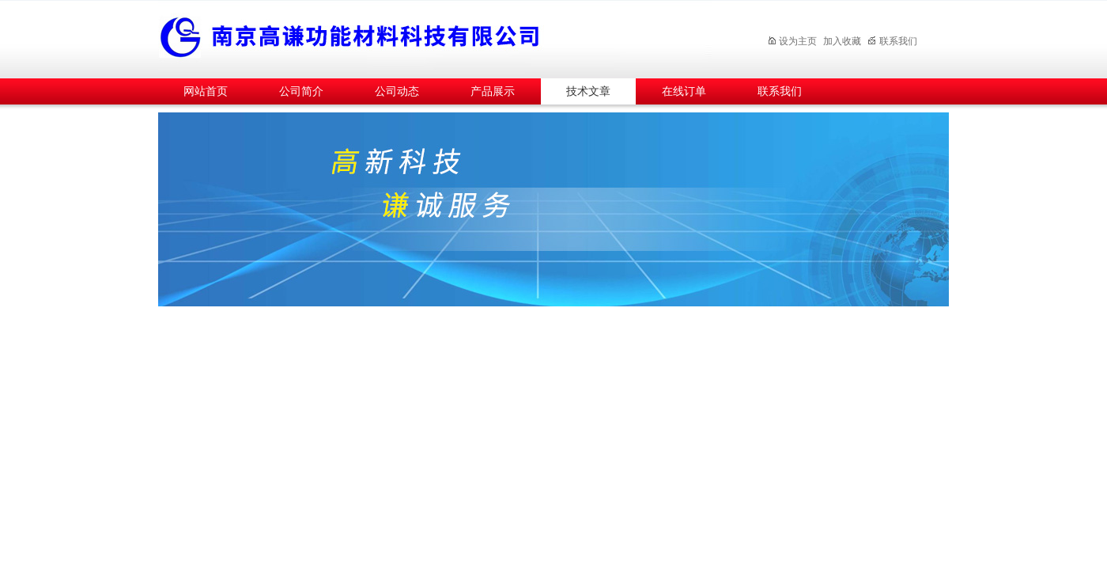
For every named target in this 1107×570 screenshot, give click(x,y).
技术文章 (588, 91)
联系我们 (892, 41)
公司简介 (301, 91)
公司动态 (397, 91)
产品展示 (492, 91)
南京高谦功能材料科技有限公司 (435, 37)
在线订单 (684, 91)
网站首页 (205, 91)
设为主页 (792, 41)
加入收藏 (842, 41)
